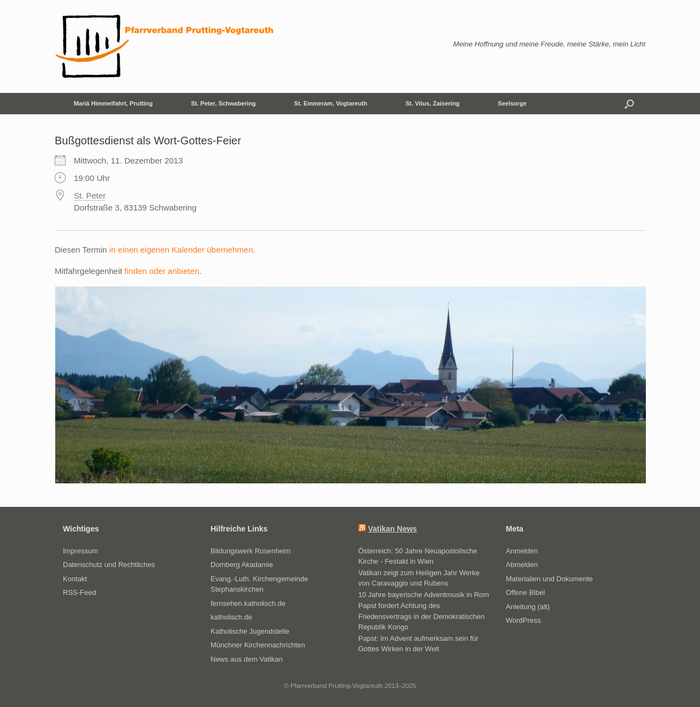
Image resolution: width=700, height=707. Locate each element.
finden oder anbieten (162, 271)
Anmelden (522, 551)
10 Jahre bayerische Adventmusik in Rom (423, 595)
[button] (629, 103)
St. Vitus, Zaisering (433, 103)
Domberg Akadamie (242, 564)
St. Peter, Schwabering (223, 103)
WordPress (523, 620)
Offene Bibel (525, 592)
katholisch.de (231, 617)
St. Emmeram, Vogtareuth (331, 103)
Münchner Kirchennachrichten (258, 645)
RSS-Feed (79, 592)
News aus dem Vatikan (247, 659)
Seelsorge (512, 103)
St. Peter (90, 195)
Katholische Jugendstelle (250, 631)
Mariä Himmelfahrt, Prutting (113, 103)
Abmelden (522, 564)
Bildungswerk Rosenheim (251, 551)
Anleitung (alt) (528, 607)
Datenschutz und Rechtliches (109, 564)
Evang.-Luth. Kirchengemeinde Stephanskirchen (259, 584)
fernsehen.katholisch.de (248, 603)
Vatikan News (392, 528)
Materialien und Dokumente (549, 579)
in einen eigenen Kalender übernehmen (181, 249)
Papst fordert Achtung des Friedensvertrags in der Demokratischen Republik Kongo (421, 616)
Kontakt (75, 579)
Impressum (80, 551)
